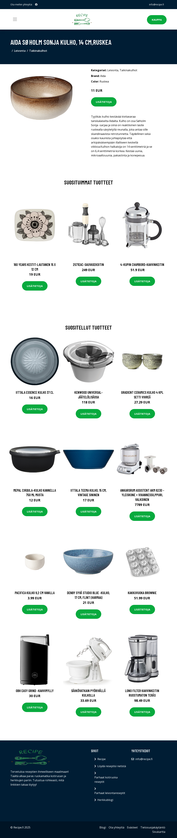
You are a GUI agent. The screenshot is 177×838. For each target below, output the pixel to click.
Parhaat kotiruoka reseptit (106, 780)
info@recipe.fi (156, 4)
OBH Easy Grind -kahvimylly (35, 691)
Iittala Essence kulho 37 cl (35, 392)
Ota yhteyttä (116, 827)
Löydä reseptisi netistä (111, 766)
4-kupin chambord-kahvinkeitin (142, 264)
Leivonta (20, 51)
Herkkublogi (105, 800)
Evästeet (132, 827)
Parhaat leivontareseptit (109, 793)
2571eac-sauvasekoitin (88, 264)
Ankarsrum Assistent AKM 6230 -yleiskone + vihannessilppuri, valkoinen (142, 495)
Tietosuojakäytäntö (152, 827)
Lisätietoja (104, 101)
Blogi (102, 827)
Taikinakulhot (38, 51)
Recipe (101, 759)
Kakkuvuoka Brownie (142, 593)
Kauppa (157, 19)
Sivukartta (158, 832)
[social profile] (36, 4)
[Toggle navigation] (14, 19)
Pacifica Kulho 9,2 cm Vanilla (35, 593)
